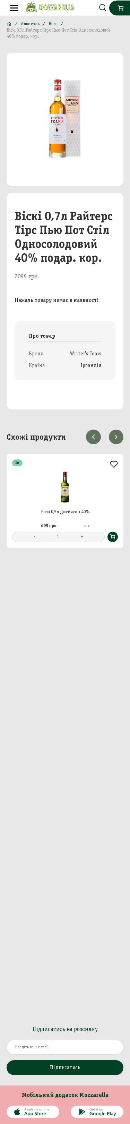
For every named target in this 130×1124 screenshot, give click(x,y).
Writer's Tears (85, 353)
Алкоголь (30, 23)
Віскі (53, 23)
